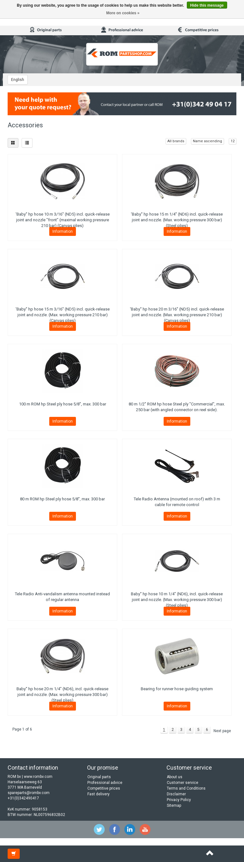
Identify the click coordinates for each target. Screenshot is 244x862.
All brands (175, 141)
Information (62, 231)
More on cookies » (122, 13)
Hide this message (207, 5)
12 (232, 141)
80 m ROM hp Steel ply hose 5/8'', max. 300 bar (62, 499)
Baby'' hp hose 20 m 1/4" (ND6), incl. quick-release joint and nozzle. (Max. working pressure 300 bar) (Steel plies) (62, 694)
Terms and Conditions (186, 788)
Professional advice (104, 782)
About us (174, 777)
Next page (222, 731)
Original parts (99, 777)
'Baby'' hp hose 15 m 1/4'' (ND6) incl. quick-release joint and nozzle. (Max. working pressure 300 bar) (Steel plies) (177, 220)
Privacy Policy (179, 800)
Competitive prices (103, 788)
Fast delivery (98, 794)
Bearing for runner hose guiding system (177, 688)
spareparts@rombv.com (29, 793)
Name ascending (207, 141)
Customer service (182, 782)
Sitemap (174, 805)
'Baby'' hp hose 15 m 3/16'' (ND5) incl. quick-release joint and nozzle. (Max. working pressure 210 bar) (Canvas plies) (63, 315)
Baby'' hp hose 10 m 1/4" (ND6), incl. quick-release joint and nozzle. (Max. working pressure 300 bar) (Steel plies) (177, 599)
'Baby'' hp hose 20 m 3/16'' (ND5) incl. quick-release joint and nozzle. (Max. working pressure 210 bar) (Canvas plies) (177, 315)
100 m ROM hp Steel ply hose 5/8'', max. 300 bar (62, 404)
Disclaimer (176, 794)
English (17, 79)
